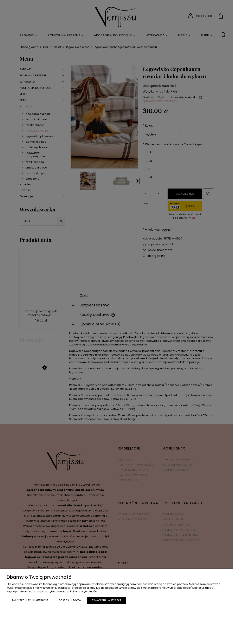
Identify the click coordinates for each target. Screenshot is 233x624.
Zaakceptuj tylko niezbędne (30, 600)
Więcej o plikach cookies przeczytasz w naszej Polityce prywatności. (52, 591)
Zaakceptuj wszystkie (106, 600)
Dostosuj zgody (70, 600)
